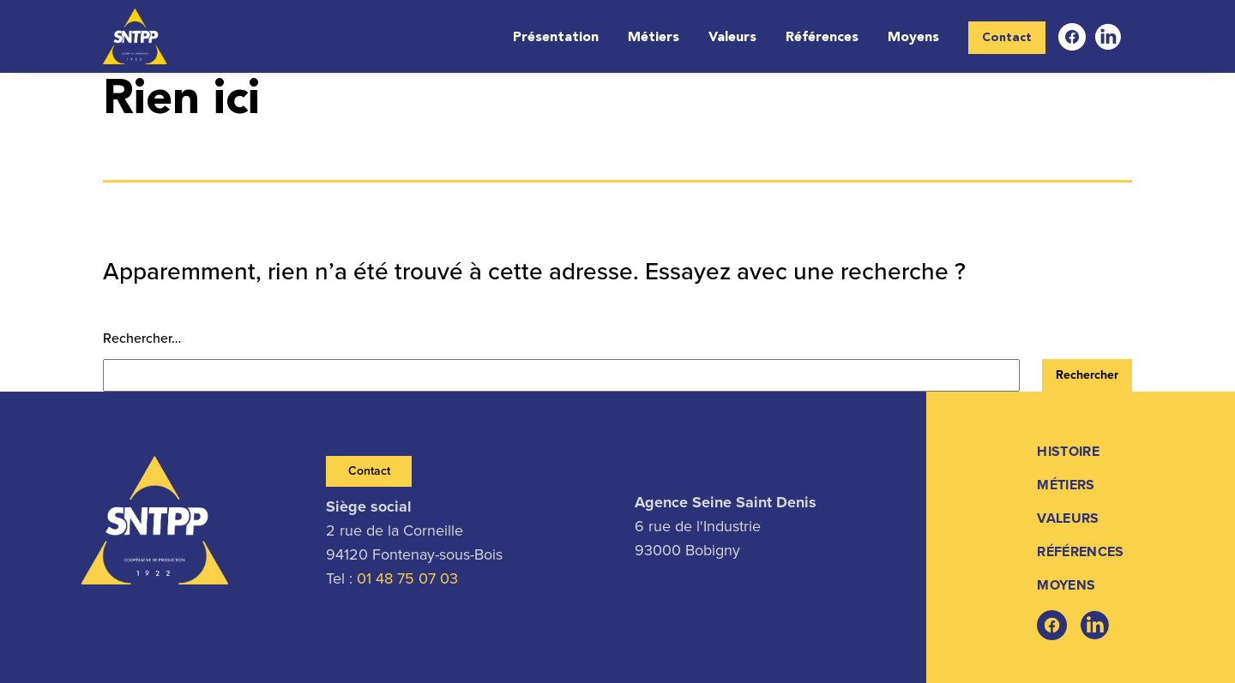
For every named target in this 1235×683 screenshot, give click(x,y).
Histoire (1068, 451)
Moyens (913, 38)
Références (822, 38)
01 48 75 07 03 (407, 578)
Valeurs (732, 38)
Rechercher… (142, 338)
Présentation (556, 38)
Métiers (653, 38)
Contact (1007, 38)
